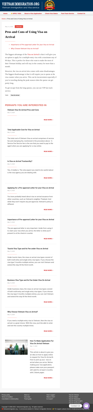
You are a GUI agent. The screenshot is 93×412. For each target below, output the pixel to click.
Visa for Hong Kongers (76, 401)
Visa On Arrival (15, 95)
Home (4, 19)
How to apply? (50, 395)
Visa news (27, 397)
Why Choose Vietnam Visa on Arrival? (23, 48)
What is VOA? (50, 397)
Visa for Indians (73, 397)
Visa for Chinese (74, 395)
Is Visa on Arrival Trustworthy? (19, 161)
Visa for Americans (74, 403)
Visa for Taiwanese (74, 399)
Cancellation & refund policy (10, 399)
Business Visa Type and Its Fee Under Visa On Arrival (28, 280)
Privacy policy (6, 395)
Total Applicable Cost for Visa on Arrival (23, 130)
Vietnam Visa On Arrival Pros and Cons (23, 110)
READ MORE (48, 120)
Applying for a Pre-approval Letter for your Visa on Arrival (30, 188)
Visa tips (19, 26)
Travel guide (28, 399)
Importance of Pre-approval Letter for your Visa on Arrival (31, 45)
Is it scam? (49, 399)
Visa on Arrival (33, 54)
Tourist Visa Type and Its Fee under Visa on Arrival (27, 249)
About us (26, 395)
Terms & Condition (7, 397)
